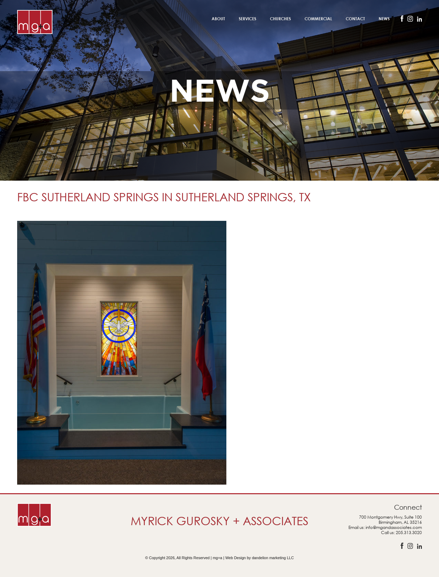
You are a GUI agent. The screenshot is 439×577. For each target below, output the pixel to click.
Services (247, 18)
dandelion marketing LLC (273, 558)
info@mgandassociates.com (394, 527)
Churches (280, 18)
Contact (355, 18)
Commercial (318, 18)
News (384, 18)
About (218, 18)
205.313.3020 (409, 532)
